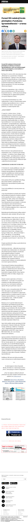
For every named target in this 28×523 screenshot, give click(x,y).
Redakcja (5, 511)
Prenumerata (6, 514)
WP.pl (16, 426)
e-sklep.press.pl (17, 376)
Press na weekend (5, 426)
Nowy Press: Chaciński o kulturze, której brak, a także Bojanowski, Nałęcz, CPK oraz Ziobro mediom (14, 381)
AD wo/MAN (20, 513)
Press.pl (19, 512)
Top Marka (20, 514)
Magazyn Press (11, 426)
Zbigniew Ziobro (22, 424)
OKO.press (5, 424)
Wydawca (5, 512)
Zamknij (25, 516)
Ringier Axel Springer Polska (14, 428)
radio (16, 440)
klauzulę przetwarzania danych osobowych (13, 520)
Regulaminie (7, 521)
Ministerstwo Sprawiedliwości (13, 424)
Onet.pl (7, 428)
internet (10, 440)
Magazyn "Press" (21, 511)
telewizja (19, 440)
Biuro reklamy (6, 513)
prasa (13, 440)
